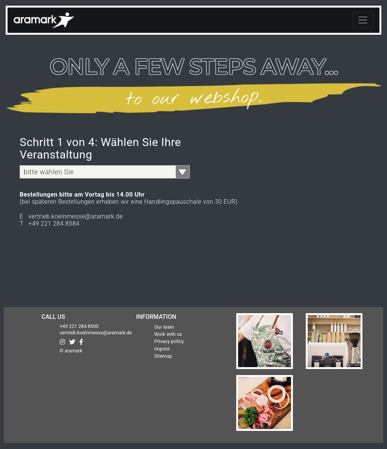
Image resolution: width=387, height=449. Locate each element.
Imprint (162, 349)
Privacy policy (169, 341)
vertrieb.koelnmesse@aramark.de (96, 332)
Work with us (168, 334)
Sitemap (163, 356)
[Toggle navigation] (362, 20)
